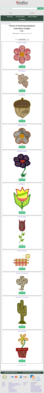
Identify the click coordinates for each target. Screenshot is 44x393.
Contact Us (32, 13)
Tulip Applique (22, 184)
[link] (36, 378)
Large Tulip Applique (22, 216)
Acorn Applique (22, 95)
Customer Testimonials (13, 389)
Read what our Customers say (10, 372)
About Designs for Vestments (14, 383)
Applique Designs (8, 23)
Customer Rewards (12, 385)
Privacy (24, 383)
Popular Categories (32, 16)
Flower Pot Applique (22, 331)
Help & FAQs (11, 387)
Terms (24, 384)
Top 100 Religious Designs (35, 387)
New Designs (33, 383)
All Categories (22, 19)
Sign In (11, 13)
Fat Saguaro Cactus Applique (22, 273)
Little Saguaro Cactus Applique (22, 297)
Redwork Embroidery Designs (36, 390)
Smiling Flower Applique (22, 151)
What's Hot (33, 384)
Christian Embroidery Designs (36, 385)
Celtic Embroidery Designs (35, 388)
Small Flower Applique (22, 125)
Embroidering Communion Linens (15, 384)
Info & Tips (10, 388)
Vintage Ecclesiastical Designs (36, 391)
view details (22, 66)
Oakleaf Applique (22, 71)
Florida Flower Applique (22, 42)
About (3, 383)
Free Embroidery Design (13, 391)
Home (3, 23)
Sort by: (17, 39)
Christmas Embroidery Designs (36, 389)
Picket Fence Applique (22, 250)
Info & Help (9, 16)
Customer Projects (20, 16)
